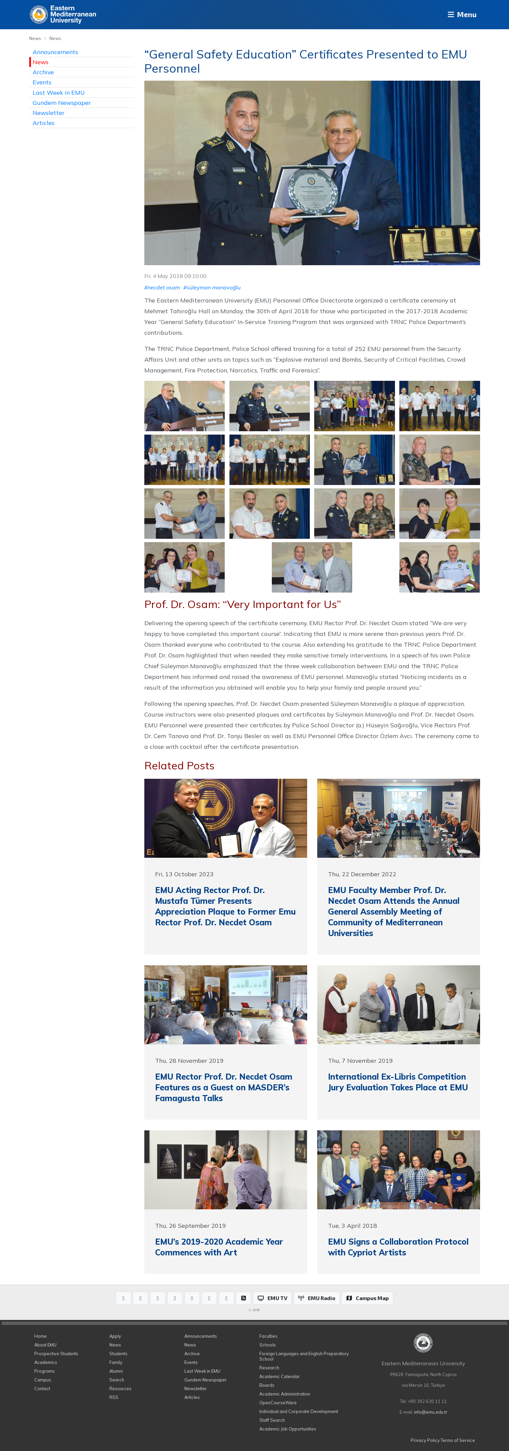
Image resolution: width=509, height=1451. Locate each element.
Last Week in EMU (59, 92)
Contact (42, 1388)
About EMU (45, 1344)
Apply (115, 1336)
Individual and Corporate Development (298, 1411)
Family (115, 1362)
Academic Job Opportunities (287, 1429)
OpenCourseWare (278, 1402)
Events (42, 82)
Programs (44, 1371)
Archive (43, 72)
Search (116, 1379)
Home (40, 1336)
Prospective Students (56, 1353)
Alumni (116, 1371)
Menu (460, 14)
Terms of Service (458, 1440)
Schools (267, 1344)
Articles (43, 122)
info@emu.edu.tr (430, 1412)
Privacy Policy (425, 1440)
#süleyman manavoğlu (212, 287)
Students (118, 1353)
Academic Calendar (279, 1376)
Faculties (268, 1336)
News (35, 38)
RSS (113, 1397)
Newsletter (49, 112)
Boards (267, 1385)
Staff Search (272, 1420)
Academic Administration (284, 1394)
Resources (120, 1388)
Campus (42, 1379)
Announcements (55, 51)
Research (269, 1367)
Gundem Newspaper (62, 102)
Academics (45, 1362)
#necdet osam (162, 287)
